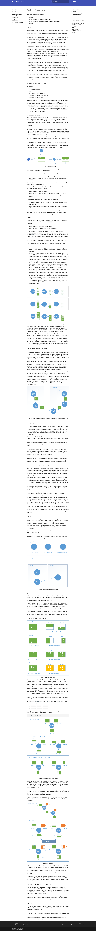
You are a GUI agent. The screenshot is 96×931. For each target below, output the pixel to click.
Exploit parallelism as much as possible (78, 21)
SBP (73, 27)
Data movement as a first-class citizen (78, 18)
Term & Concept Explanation (17, 22)
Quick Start (18, 4)
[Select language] (53, 1)
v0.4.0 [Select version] (22, 1)
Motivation (74, 11)
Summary (73, 32)
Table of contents (75, 9)
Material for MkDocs (19, 929)
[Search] (62, 1)
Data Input (14, 11)
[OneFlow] (12, 1)
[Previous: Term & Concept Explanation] (29, 924)
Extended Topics (31, 4)
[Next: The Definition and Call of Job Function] (66, 924)
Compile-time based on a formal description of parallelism (78, 24)
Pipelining (74, 16)
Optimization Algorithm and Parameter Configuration (17, 15)
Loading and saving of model (17, 19)
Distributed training (15, 20)
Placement (74, 26)
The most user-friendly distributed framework (76, 30)
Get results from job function (17, 17)
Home (13, 4)
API (36, 4)
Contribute (41, 4)
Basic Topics (23, 4)
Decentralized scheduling (77, 14)
